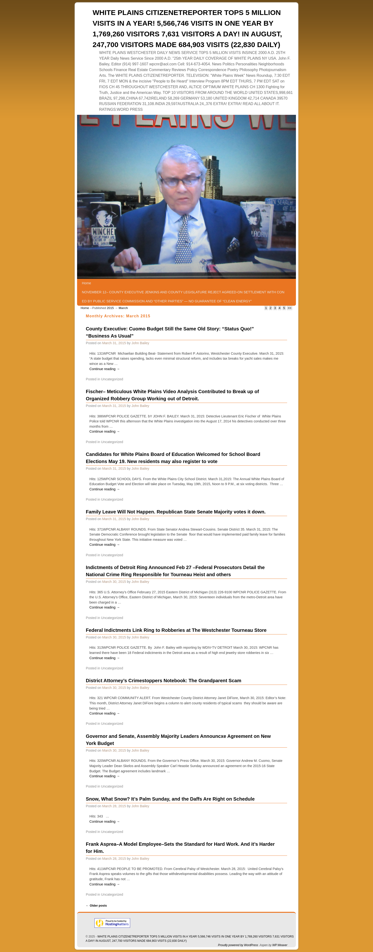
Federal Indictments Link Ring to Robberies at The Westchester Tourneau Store (176, 630)
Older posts (96, 905)
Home (86, 283)
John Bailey (140, 343)
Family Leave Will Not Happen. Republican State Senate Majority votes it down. (176, 511)
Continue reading (104, 369)
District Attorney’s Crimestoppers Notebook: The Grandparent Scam (163, 680)
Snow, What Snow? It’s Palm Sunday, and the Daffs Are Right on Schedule (170, 799)
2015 (110, 308)
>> (289, 308)
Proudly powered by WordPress (238, 945)
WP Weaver (279, 945)
